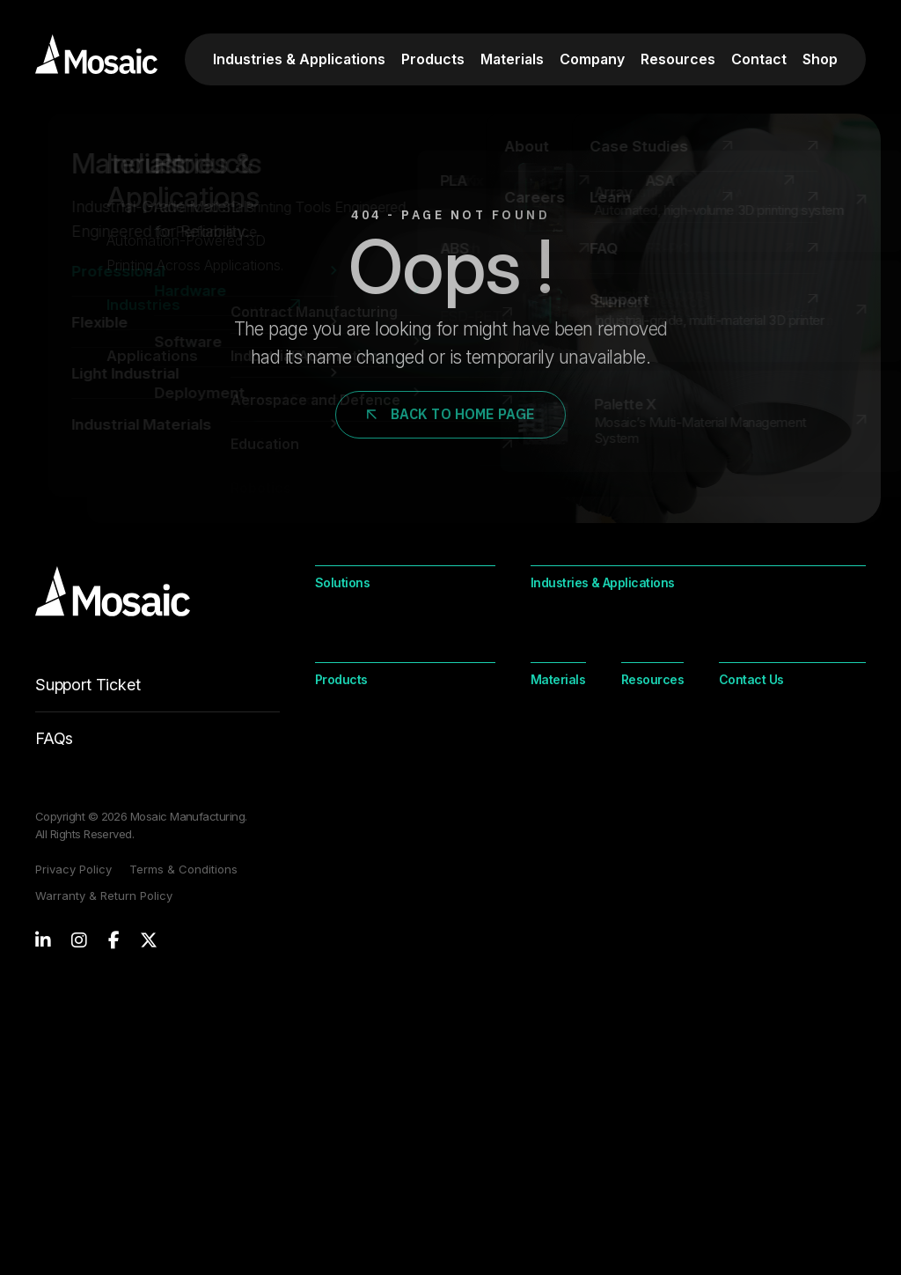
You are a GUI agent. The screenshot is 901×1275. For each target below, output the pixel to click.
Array (331, 942)
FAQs (54, 738)
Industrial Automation (593, 689)
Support (740, 1032)
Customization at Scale (383, 629)
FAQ (729, 1002)
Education (560, 659)
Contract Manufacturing (789, 629)
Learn (733, 942)
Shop (820, 59)
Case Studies (755, 972)
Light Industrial (557, 1011)
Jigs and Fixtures (580, 719)
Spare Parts (753, 689)
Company (592, 59)
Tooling (741, 719)
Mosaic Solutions (366, 1062)
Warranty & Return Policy (103, 895)
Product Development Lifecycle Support (380, 759)
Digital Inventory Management (404, 689)
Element (339, 972)
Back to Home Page (451, 414)
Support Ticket (157, 693)
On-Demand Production (386, 659)
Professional (568, 942)
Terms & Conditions (183, 869)
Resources (678, 59)
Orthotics (746, 659)
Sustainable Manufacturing (394, 798)
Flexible (553, 972)
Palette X (342, 1002)
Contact (759, 59)
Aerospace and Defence (604, 629)
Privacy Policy (73, 869)
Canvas (338, 1032)
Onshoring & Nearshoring (389, 719)
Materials (512, 59)
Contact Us (347, 1124)
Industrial (637, 972)
